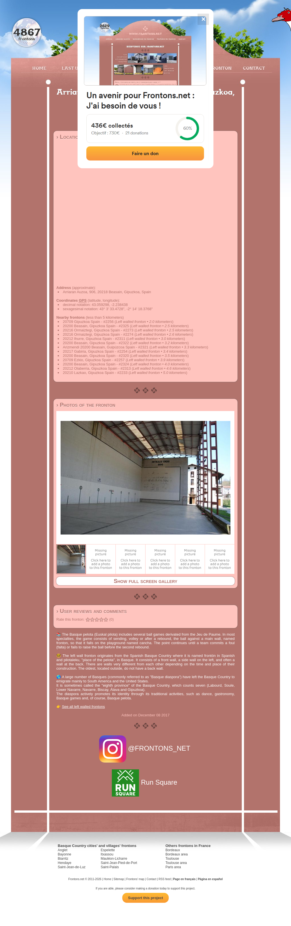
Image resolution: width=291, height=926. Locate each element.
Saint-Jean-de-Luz (71, 867)
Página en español (210, 879)
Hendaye (64, 863)
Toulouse (172, 859)
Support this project (145, 898)
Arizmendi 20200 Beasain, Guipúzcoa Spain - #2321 (105, 347)
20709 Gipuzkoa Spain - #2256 (88, 322)
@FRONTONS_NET (145, 748)
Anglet (62, 850)
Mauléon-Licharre (114, 859)
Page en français (184, 879)
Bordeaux (172, 850)
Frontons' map (135, 879)
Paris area (173, 867)
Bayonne (64, 854)
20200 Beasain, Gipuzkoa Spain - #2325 (96, 326)
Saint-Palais (110, 867)
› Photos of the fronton (85, 405)
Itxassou (107, 854)
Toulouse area (176, 863)
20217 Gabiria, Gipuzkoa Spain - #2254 (95, 351)
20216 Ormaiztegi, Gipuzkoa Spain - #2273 (98, 330)
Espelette (108, 850)
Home (39, 68)
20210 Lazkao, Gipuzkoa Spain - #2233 (95, 373)
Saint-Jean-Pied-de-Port (119, 863)
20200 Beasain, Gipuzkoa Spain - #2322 (96, 343)
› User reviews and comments (91, 611)
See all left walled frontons (83, 706)
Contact (253, 68)
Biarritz (63, 859)
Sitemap (119, 879)
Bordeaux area (176, 854)
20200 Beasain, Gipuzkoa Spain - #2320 (96, 356)
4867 (26, 32)
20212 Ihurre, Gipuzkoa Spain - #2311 (94, 339)
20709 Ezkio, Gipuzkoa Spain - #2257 (94, 360)
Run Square (145, 782)
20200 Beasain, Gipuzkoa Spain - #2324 (96, 364)
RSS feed (165, 879)
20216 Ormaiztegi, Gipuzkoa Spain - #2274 (98, 334)
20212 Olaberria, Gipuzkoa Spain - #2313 (97, 368)
